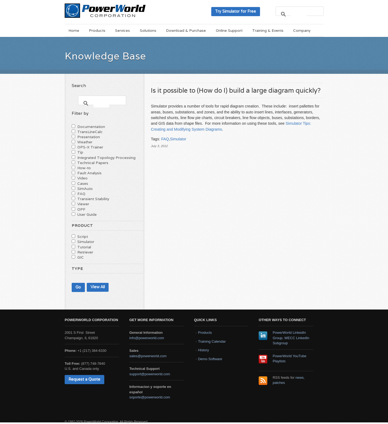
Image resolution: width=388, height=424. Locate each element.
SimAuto (85, 188)
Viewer (83, 203)
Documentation (91, 126)
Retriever (85, 252)
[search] (299, 14)
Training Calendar (212, 341)
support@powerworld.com (149, 374)
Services (122, 30)
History (203, 350)
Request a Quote (84, 379)
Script (82, 236)
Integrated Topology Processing (106, 157)
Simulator (178, 139)
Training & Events (267, 30)
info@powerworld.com (146, 338)
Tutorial (84, 247)
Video (82, 178)
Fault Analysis (89, 173)
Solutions (148, 30)
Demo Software (210, 359)
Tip (80, 152)
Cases (82, 183)
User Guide (87, 214)
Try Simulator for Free (235, 11)
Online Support (229, 30)
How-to (84, 167)
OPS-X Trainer (90, 147)
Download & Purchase (186, 30)
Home (73, 30)
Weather (84, 142)
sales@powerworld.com (148, 356)
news (300, 378)
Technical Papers (92, 162)
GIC (80, 257)
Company (301, 30)
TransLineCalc (90, 131)
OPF (81, 209)
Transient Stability (93, 198)
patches (279, 383)
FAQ (165, 139)
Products (97, 30)
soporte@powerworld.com (149, 397)
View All (98, 286)
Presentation (88, 136)
